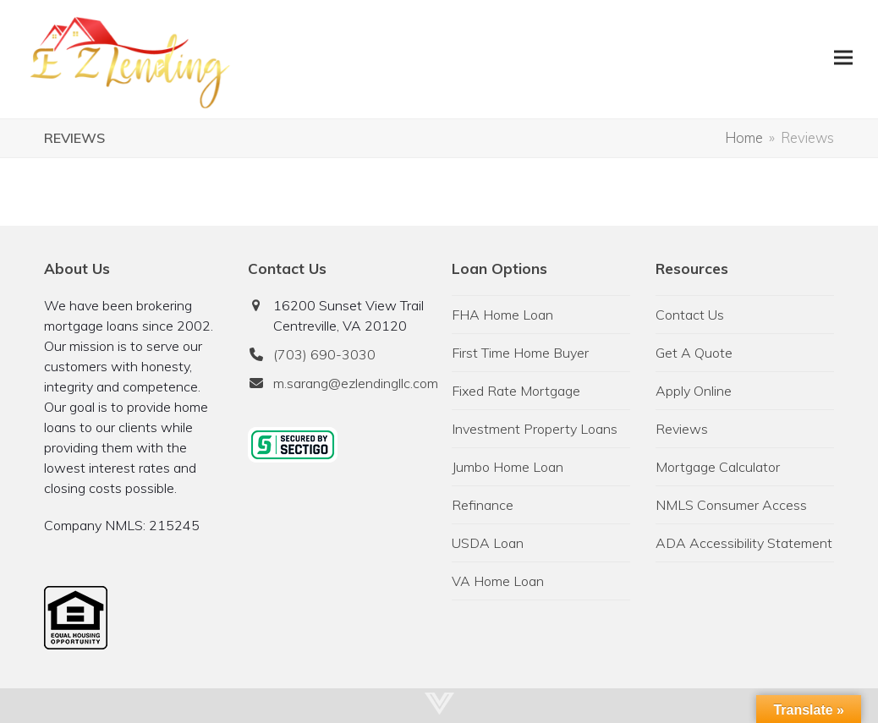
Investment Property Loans (534, 428)
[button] (843, 57)
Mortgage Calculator (718, 466)
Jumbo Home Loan (507, 466)
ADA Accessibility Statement (744, 542)
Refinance (482, 504)
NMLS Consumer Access (731, 504)
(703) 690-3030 (324, 354)
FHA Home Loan (502, 314)
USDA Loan (488, 542)
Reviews (682, 428)
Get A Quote (694, 352)
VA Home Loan (498, 580)
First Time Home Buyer (520, 352)
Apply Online (694, 390)
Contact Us (690, 314)
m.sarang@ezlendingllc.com (355, 383)
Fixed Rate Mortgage (516, 390)
